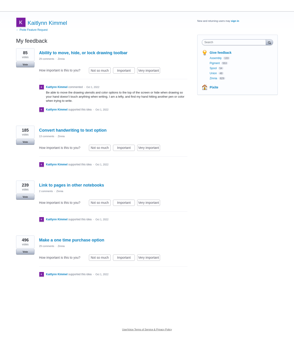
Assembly (216, 58)
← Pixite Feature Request (32, 29)
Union (214, 73)
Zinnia (61, 58)
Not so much (101, 71)
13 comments (46, 136)
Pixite (214, 87)
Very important (149, 71)
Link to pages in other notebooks (71, 185)
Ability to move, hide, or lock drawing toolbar (83, 53)
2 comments (46, 191)
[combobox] (235, 42)
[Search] (269, 42)
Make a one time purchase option (71, 240)
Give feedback (221, 52)
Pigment (215, 63)
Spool (214, 68)
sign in (235, 21)
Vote (25, 64)
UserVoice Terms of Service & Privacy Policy (147, 329)
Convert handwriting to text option (73, 130)
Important (126, 71)
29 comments (46, 58)
